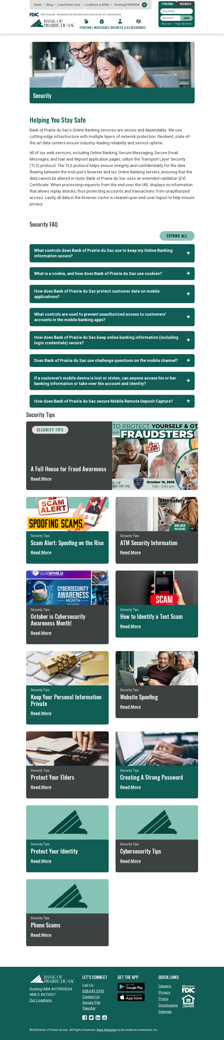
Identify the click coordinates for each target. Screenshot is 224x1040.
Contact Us (91, 997)
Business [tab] (185, 4)
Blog (50, 4)
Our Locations (41, 1000)
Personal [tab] (167, 4)
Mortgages (102, 27)
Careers (164, 986)
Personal (86, 27)
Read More (41, 478)
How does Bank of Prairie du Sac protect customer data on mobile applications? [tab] (112, 294)
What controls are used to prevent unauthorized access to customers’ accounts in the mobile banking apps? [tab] (112, 317)
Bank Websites (107, 1030)
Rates (38, 4)
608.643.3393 (93, 991)
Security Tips (50, 430)
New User (166, 24)
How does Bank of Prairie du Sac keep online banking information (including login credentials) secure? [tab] (112, 340)
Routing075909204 (127, 4)
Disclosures (168, 1005)
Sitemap (165, 1012)
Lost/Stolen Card (69, 4)
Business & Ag (120, 27)
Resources (138, 27)
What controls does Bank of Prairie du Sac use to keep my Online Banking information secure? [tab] (112, 253)
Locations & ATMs (97, 4)
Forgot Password (183, 24)
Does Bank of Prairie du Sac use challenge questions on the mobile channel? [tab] (112, 360)
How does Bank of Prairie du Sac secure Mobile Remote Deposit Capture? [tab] (112, 401)
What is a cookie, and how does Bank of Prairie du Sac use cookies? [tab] (112, 273)
